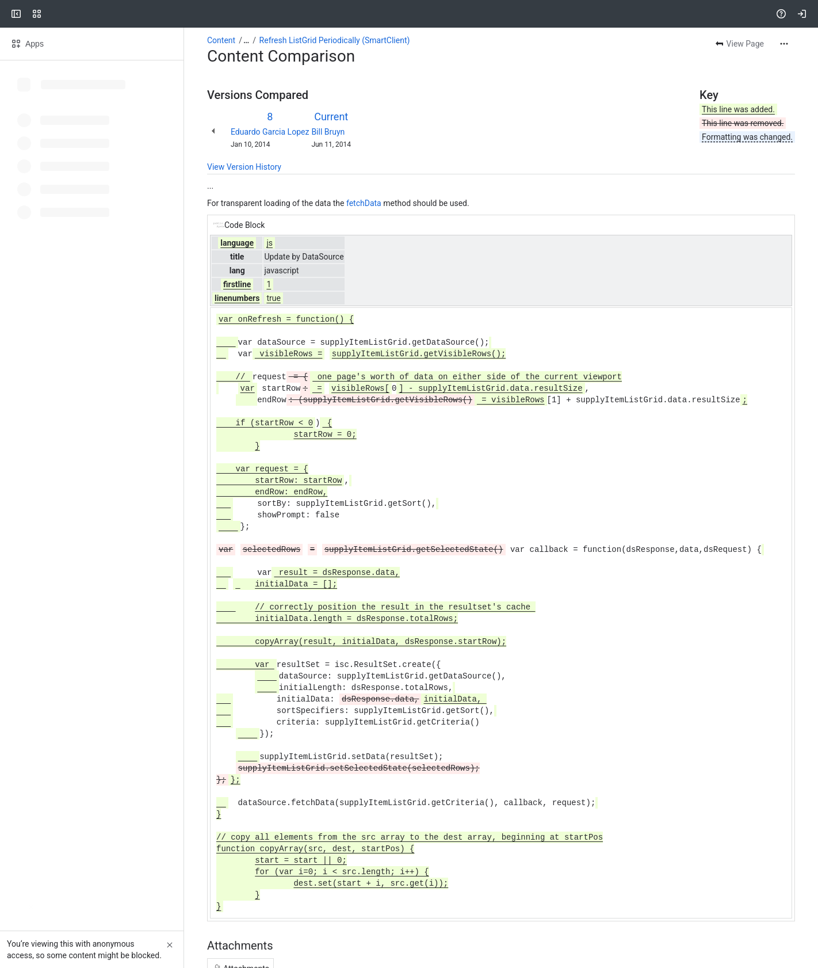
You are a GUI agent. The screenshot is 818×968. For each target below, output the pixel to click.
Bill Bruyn (328, 131)
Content (221, 40)
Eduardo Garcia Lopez (270, 131)
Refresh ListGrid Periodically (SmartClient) (334, 40)
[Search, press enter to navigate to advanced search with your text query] (406, 14)
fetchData (363, 203)
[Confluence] (53, 14)
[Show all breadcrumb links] (246, 40)
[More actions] (784, 43)
